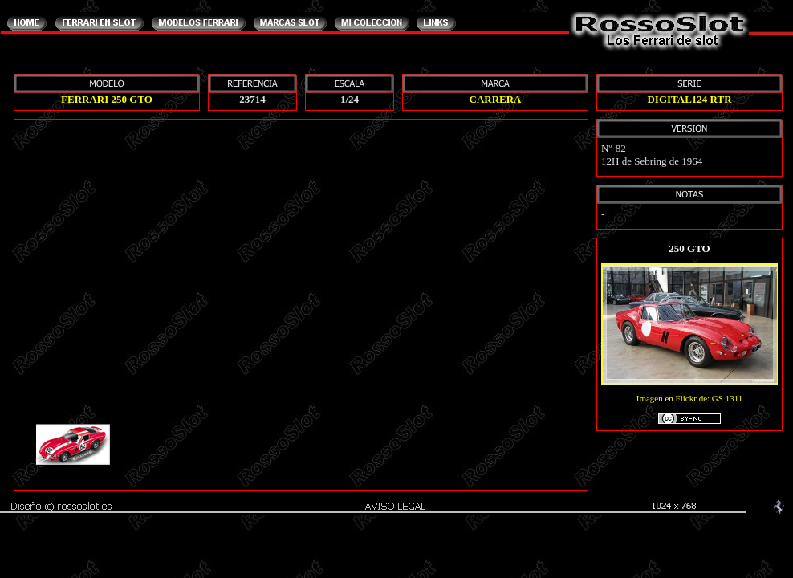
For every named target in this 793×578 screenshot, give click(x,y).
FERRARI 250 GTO (106, 99)
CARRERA (496, 99)
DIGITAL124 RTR (689, 99)
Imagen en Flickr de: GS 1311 (689, 409)
